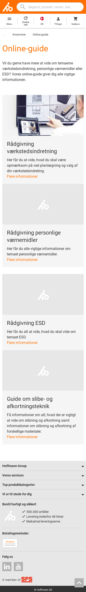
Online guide (40, 34)
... (4, 34)
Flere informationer (22, 176)
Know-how (19, 34)
